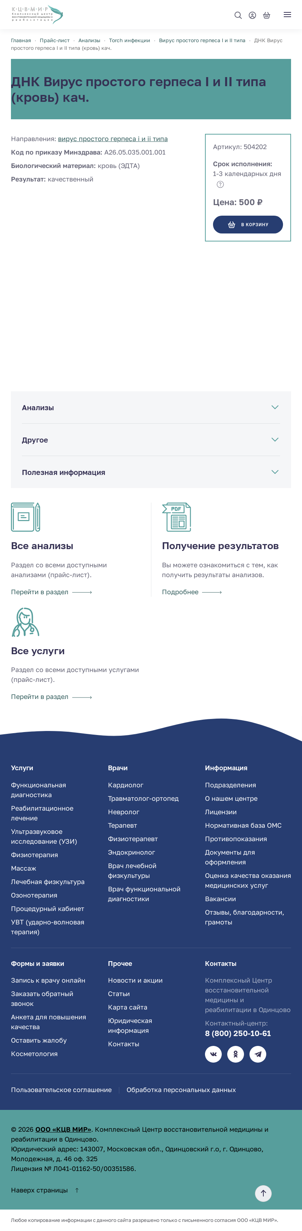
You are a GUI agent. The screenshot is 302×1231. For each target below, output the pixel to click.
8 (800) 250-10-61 (238, 1033)
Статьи (119, 994)
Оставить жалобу (39, 1040)
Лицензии (221, 812)
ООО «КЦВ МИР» (63, 1129)
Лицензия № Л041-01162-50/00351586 (72, 1168)
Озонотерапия (34, 895)
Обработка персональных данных (181, 1090)
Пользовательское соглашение (61, 1090)
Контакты (123, 1044)
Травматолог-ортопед (143, 798)
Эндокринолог (131, 852)
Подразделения (230, 785)
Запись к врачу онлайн (48, 980)
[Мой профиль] (252, 14)
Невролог (123, 812)
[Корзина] (266, 14)
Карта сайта (127, 1007)
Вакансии (220, 899)
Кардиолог (125, 785)
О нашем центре (231, 798)
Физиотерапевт (133, 839)
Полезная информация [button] (63, 472)
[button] (238, 15)
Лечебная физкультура (48, 882)
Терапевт (122, 825)
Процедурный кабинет (47, 908)
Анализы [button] (38, 407)
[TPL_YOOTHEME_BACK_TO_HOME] (37, 14)
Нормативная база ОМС (243, 825)
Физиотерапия (34, 855)
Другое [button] (35, 439)
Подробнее (192, 592)
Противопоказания (236, 839)
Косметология (34, 1054)
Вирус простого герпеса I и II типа (113, 139)
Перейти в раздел (51, 592)
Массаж (23, 868)
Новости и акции (135, 980)
